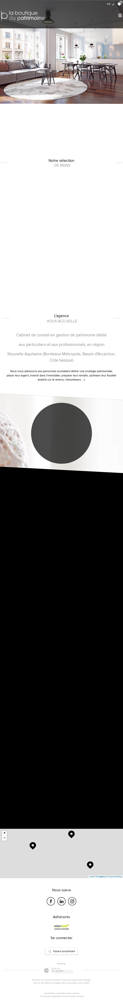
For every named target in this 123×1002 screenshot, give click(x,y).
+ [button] (4, 833)
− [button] (4, 838)
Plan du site (38, 983)
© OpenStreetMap (115, 877)
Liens (80, 983)
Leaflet (92, 877)
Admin (87, 983)
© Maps (101, 877)
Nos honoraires (69, 983)
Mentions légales (53, 983)
